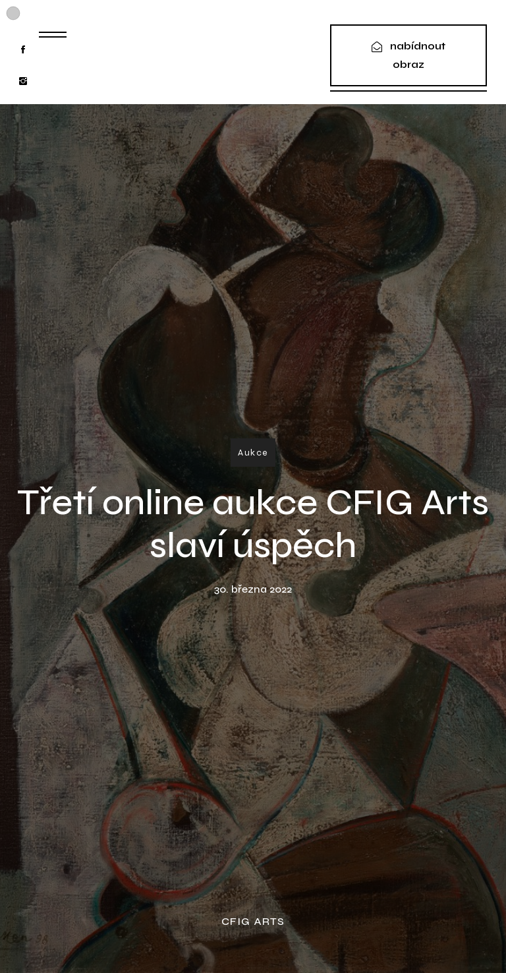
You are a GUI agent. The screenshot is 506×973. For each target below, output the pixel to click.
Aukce (253, 452)
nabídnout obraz (417, 55)
